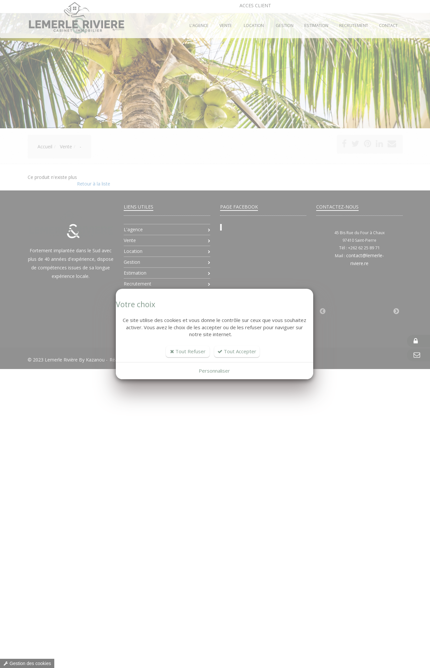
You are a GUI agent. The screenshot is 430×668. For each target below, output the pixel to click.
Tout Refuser (188, 351)
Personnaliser (214, 370)
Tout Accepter (236, 351)
